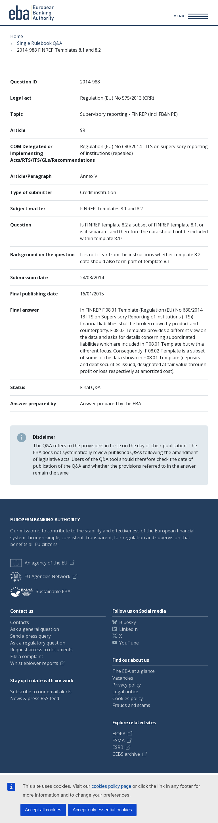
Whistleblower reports (34, 663)
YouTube (129, 643)
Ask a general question (34, 629)
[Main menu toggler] (190, 16)
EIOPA (118, 733)
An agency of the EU (39, 563)
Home (16, 36)
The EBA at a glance (133, 671)
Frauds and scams (131, 705)
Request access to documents (41, 649)
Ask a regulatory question (37, 643)
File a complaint (26, 656)
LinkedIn (128, 629)
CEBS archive (126, 754)
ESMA (118, 740)
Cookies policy (127, 698)
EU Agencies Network (40, 576)
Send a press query (30, 636)
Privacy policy (126, 685)
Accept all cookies (43, 809)
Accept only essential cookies (102, 809)
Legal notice (125, 691)
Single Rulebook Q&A (39, 43)
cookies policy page (111, 786)
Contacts (19, 622)
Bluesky (127, 622)
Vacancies (122, 678)
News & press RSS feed (34, 698)
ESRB (117, 747)
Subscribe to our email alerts (41, 691)
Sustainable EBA (40, 591)
